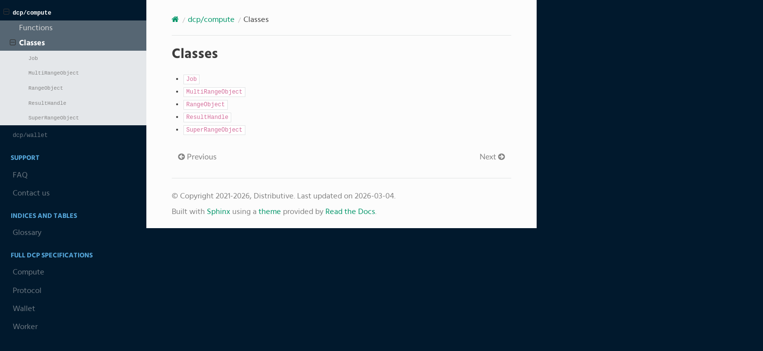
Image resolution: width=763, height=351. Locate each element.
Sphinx (218, 211)
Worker (25, 327)
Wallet (24, 308)
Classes (27, 43)
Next (492, 157)
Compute (28, 272)
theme (270, 211)
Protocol (27, 290)
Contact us (31, 193)
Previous (197, 157)
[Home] (175, 19)
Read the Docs (350, 211)
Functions (36, 28)
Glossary (27, 232)
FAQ (20, 175)
